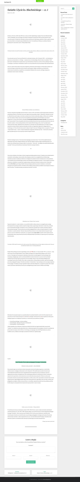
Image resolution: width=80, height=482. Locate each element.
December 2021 (64, 91)
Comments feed (64, 132)
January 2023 (63, 67)
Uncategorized (64, 122)
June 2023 (63, 59)
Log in (62, 128)
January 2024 (63, 47)
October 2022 (64, 71)
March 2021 (63, 108)
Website (48, 455)
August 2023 (63, 57)
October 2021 (64, 95)
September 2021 (64, 97)
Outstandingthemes (47, 479)
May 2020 (63, 116)
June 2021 (63, 103)
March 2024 (63, 46)
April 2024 (63, 44)
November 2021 (64, 93)
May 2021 (63, 105)
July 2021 (63, 101)
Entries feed (63, 130)
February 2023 (64, 65)
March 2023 (63, 63)
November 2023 (64, 51)
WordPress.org (64, 134)
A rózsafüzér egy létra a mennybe (66, 21)
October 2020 (64, 114)
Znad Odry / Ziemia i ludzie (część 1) (66, 25)
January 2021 (63, 112)
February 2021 (64, 110)
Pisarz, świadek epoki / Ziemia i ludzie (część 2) (67, 28)
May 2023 (63, 61)
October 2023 (64, 53)
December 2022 (64, 69)
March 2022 (63, 85)
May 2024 (63, 42)
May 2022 (63, 81)
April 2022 (63, 83)
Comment (30, 445)
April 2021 (63, 107)
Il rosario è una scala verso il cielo (67, 15)
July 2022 (63, 77)
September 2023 (64, 55)
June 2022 (63, 79)
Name (14, 455)
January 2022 (63, 89)
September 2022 (64, 73)
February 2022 (64, 87)
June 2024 (63, 40)
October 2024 (64, 38)
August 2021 (63, 99)
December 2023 (64, 49)
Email (30, 455)
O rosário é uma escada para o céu (67, 18)
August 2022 (63, 75)
